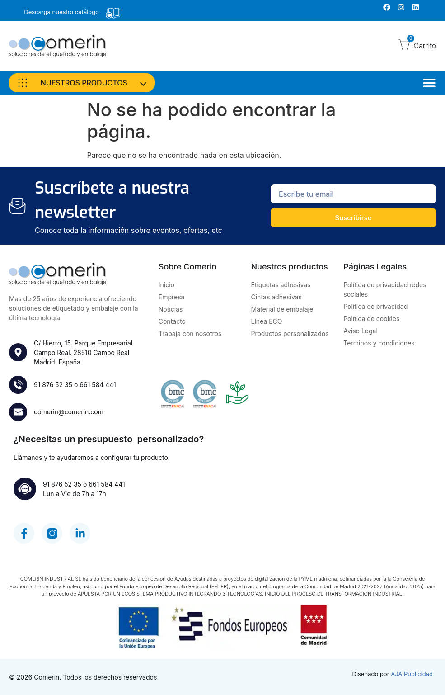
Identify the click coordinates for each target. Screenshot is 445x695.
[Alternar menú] (429, 83)
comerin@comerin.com (68, 412)
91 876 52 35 (53, 384)
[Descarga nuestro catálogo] (113, 13)
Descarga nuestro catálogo (61, 11)
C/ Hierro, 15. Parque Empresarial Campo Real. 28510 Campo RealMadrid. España (83, 352)
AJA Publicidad (412, 673)
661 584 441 (98, 384)
